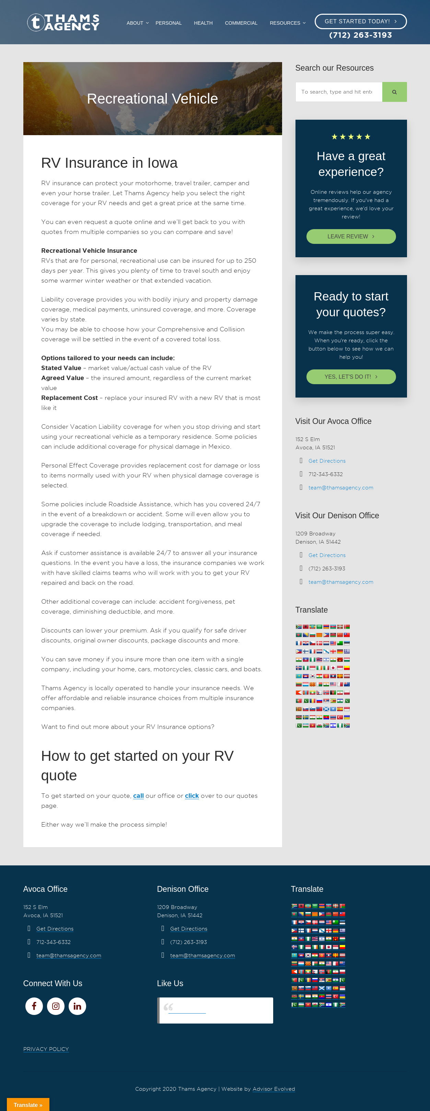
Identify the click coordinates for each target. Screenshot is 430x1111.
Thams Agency (187, 1010)
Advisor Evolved (274, 1089)
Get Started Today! (357, 21)
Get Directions (327, 461)
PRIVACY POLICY (46, 1049)
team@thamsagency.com (341, 488)
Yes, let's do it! (348, 377)
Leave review (348, 236)
